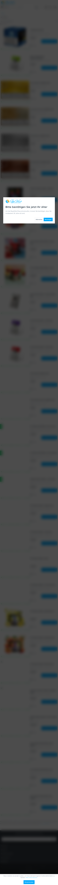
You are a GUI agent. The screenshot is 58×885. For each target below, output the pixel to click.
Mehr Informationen (31, 877)
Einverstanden (29, 882)
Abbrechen (39, 42)
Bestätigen (48, 42)
